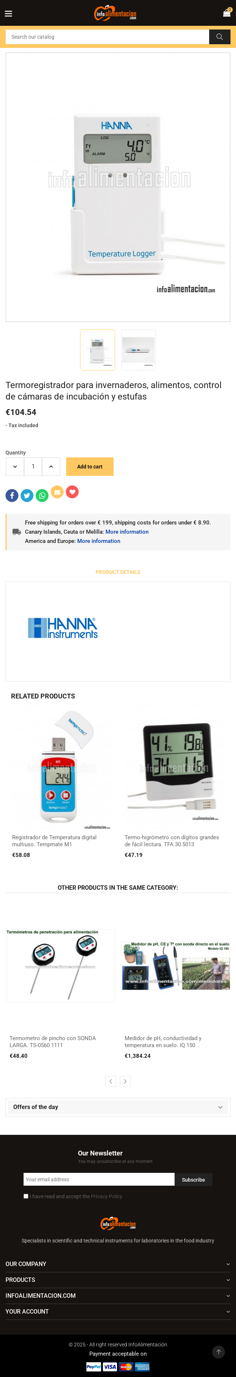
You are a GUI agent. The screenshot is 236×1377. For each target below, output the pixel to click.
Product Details (118, 572)
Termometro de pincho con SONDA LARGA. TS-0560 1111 (53, 1042)
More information (127, 532)
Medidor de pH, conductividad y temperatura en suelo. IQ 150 (163, 1042)
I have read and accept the (76, 1196)
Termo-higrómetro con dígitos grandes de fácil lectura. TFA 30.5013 (172, 841)
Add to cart (90, 467)
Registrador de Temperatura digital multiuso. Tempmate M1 (54, 841)
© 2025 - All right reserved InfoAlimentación (118, 1345)
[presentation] (110, 1081)
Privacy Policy (106, 1196)
